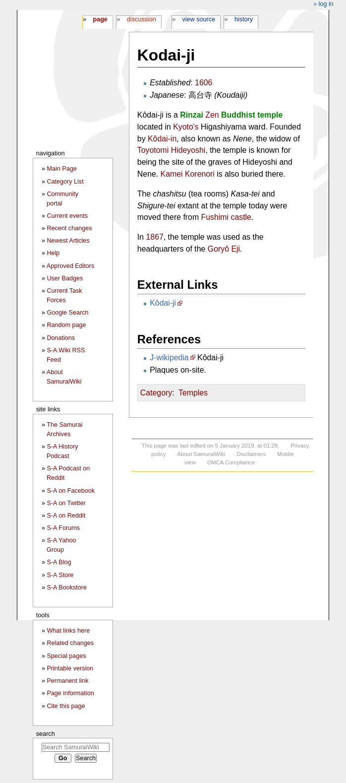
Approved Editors (71, 265)
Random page (66, 325)
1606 (203, 82)
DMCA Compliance (231, 462)
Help (53, 253)
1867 (155, 237)
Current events (67, 215)
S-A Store (60, 575)
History (243, 19)
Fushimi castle (226, 217)
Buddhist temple (252, 115)
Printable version (70, 668)
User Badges (65, 278)
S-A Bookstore (67, 587)
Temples (193, 393)
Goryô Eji (224, 249)
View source (199, 19)
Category (156, 393)
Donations (61, 337)
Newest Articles (68, 240)
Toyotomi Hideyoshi (171, 150)
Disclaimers (251, 454)
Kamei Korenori (188, 174)
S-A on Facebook (71, 490)
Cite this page (66, 706)
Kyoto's (186, 127)
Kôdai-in (162, 138)
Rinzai (191, 115)
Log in (326, 3)
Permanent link (67, 680)
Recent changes (69, 228)
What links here (68, 630)
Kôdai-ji (163, 303)
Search (45, 733)
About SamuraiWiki (201, 454)
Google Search (67, 312)
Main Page (61, 168)
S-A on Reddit (66, 515)
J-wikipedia (169, 357)
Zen (212, 115)
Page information (70, 693)
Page (100, 19)
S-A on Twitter (66, 503)
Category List (65, 181)
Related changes (70, 643)
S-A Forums (63, 527)
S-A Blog (59, 562)
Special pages (66, 655)
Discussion (141, 19)
